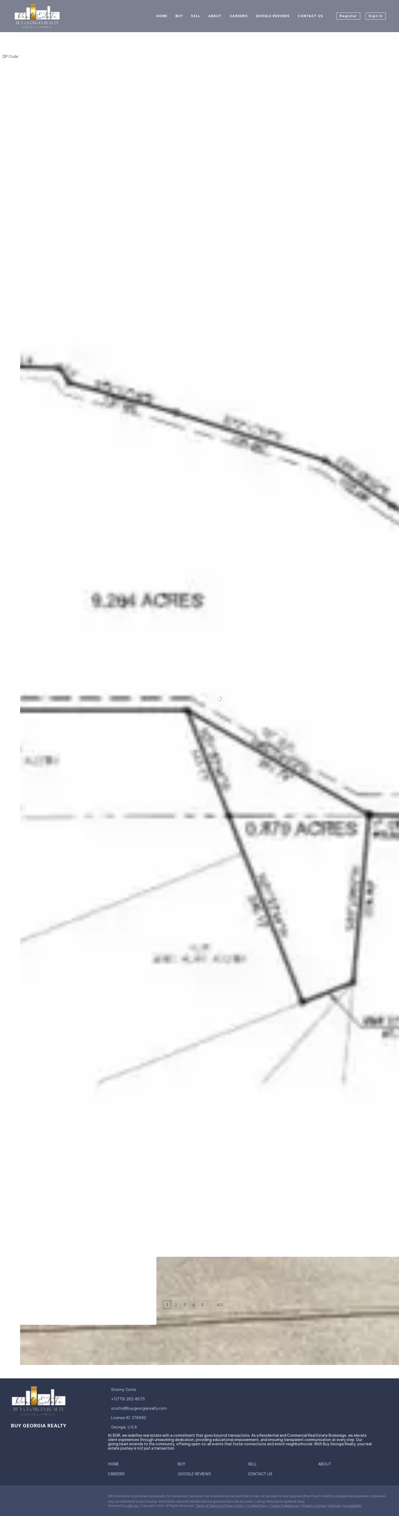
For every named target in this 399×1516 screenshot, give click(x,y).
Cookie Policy (257, 1506)
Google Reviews (273, 16)
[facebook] (15, 1498)
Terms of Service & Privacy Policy (220, 1506)
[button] (26, 45)
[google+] (90, 1498)
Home (161, 16)
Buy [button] (179, 16)
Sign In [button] (375, 16)
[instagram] (58, 1498)
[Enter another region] (89, 45)
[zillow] (47, 1498)
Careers (239, 16)
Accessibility (352, 1506)
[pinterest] (79, 1498)
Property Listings (313, 1506)
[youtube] (68, 1498)
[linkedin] (25, 1498)
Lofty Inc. (133, 1506)
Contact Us (310, 16)
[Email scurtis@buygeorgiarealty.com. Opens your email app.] (146, 1408)
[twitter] (36, 1498)
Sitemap (334, 1506)
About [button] (215, 16)
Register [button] (348, 16)
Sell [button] (195, 16)
